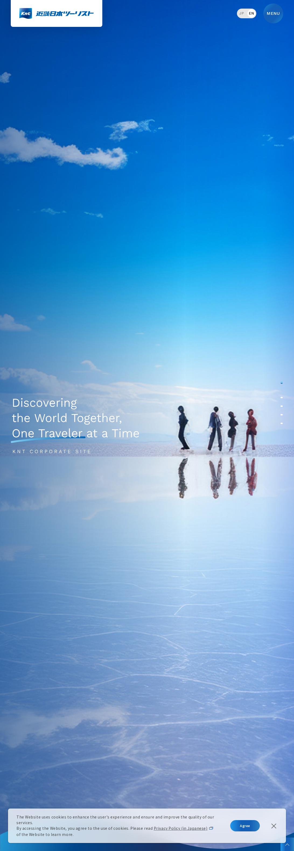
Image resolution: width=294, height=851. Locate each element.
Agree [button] (245, 825)
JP (241, 13)
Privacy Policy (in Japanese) (181, 828)
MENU (273, 13)
